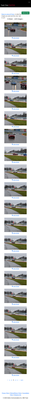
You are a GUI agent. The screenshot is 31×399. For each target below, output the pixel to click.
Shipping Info (17, 395)
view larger (15, 38)
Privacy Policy (5, 393)
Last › (22, 380)
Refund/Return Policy (16, 393)
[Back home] (1, 2)
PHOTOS (8, 5)
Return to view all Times (7, 14)
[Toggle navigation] (29, 2)
